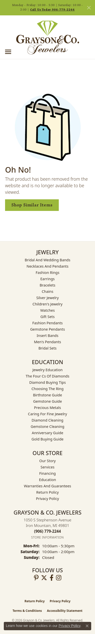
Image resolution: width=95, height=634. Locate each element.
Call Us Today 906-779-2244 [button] (52, 10)
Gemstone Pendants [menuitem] (47, 329)
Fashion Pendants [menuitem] (47, 323)
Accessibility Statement (64, 611)
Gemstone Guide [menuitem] (47, 401)
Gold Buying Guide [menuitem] (47, 439)
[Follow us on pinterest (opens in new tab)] (36, 578)
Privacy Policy (47, 498)
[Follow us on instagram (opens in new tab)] (58, 578)
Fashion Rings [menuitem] (48, 272)
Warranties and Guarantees (47, 486)
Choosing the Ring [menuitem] (47, 388)
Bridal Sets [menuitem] (48, 348)
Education (47, 479)
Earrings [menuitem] (47, 278)
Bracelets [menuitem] (47, 285)
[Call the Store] (47, 531)
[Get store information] (47, 537)
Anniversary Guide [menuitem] (47, 432)
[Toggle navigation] (8, 52)
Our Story (47, 460)
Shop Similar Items (31, 205)
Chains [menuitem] (47, 291)
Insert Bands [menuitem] (48, 335)
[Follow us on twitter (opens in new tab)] (44, 578)
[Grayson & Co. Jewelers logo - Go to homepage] (47, 37)
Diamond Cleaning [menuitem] (47, 420)
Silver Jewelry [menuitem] (47, 297)
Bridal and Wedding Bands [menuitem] (47, 260)
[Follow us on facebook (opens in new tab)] (51, 578)
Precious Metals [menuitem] (47, 407)
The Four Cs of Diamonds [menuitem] (47, 376)
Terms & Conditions (27, 611)
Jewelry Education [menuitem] (47, 369)
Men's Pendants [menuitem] (47, 341)
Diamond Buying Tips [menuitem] (47, 382)
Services (47, 467)
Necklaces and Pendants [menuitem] (47, 266)
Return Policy (47, 492)
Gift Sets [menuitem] (47, 316)
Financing (47, 473)
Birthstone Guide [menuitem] (47, 395)
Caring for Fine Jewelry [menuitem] (47, 413)
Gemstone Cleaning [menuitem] (47, 426)
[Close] (89, 8)
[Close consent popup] (87, 625)
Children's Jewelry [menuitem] (47, 304)
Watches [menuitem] (47, 310)
